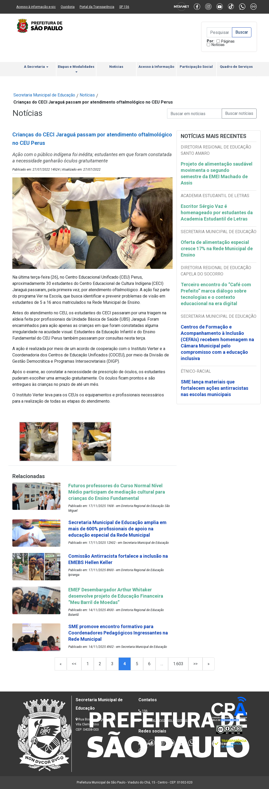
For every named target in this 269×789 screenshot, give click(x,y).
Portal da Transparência (97, 7)
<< (74, 663)
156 (144, 711)
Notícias (218, 44)
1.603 (178, 663)
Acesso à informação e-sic (36, 7)
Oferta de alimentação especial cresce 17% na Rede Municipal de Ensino (217, 248)
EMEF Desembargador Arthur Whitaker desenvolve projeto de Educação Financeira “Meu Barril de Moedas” (115, 596)
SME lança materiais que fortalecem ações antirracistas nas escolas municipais (214, 388)
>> (195, 663)
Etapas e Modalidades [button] (76, 69)
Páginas (228, 41)
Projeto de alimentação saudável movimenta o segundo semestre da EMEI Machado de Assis (216, 173)
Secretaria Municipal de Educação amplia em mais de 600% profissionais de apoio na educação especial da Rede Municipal (117, 529)
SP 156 (124, 7)
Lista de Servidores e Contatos (166, 720)
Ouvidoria (68, 7)
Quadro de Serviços (236, 67)
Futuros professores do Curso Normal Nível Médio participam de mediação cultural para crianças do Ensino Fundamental (116, 492)
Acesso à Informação (156, 67)
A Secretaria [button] (36, 67)
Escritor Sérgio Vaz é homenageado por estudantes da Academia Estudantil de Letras (217, 212)
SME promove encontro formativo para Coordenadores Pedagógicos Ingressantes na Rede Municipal (118, 633)
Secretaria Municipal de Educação (44, 95)
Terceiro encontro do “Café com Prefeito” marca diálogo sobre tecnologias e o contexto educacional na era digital (216, 294)
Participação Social (196, 67)
